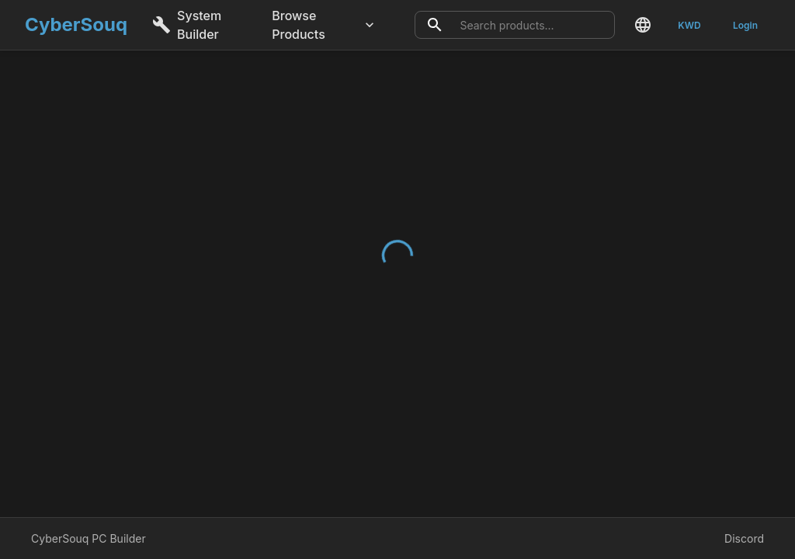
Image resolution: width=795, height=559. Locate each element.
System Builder (186, 25)
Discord (744, 538)
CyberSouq (76, 24)
